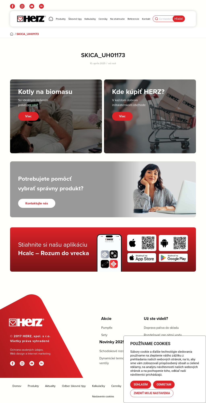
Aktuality (50, 386)
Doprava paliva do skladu (161, 327)
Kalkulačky (98, 386)
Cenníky (116, 386)
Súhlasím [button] (141, 384)
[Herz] (31, 19)
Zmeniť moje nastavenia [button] (152, 393)
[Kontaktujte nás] (36, 203)
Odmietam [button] (164, 384)
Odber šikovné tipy (74, 386)
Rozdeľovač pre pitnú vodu (163, 335)
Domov (16, 386)
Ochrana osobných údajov (26, 350)
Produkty (33, 386)
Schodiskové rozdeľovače (117, 351)
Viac (28, 116)
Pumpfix (106, 327)
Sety (104, 335)
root (114, 63)
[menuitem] (51, 19)
